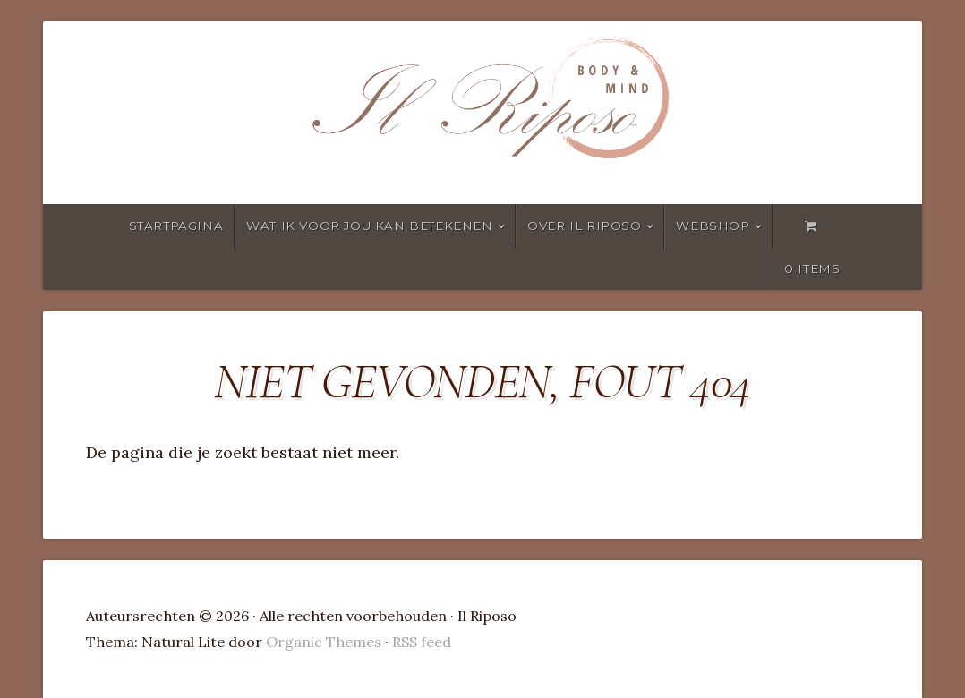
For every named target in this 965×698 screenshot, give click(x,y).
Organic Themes (323, 642)
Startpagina (176, 225)
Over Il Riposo (584, 225)
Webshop (712, 225)
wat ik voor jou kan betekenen (369, 225)
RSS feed (421, 642)
